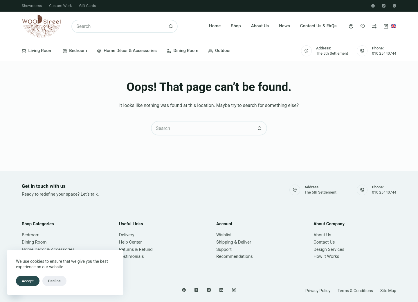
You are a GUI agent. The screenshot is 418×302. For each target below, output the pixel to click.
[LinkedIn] (221, 290)
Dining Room (182, 50)
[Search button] (171, 26)
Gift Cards (87, 5)
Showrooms (32, 5)
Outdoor (219, 50)
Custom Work (60, 5)
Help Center (130, 242)
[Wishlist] (363, 26)
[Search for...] (118, 26)
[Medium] (234, 290)
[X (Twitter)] (196, 290)
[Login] (351, 26)
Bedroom (75, 50)
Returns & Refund (136, 249)
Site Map (388, 290)
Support (224, 249)
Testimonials (131, 256)
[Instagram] (383, 6)
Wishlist (224, 234)
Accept (28, 281)
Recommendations (234, 256)
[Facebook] (373, 6)
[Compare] (374, 26)
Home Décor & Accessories (127, 50)
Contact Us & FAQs (318, 25)
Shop (236, 25)
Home (215, 25)
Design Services (329, 249)
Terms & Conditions (355, 290)
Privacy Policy (317, 290)
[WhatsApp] (394, 6)
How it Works (326, 256)
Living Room (37, 50)
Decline (54, 281)
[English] (393, 26)
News (284, 25)
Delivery (126, 234)
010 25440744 (384, 53)
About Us (260, 25)
